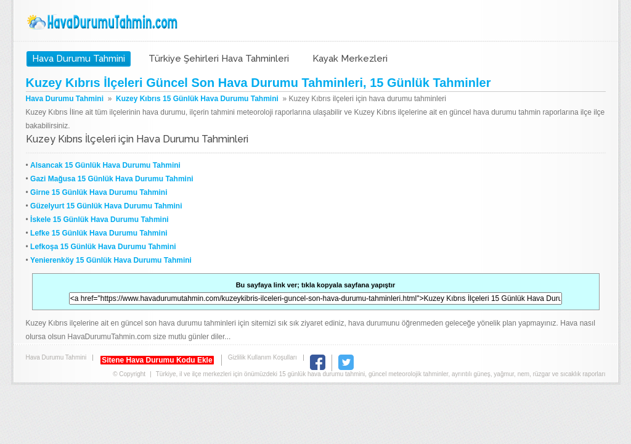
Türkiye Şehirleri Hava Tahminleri (219, 58)
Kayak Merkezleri (350, 58)
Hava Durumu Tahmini (103, 22)
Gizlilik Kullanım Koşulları (262, 357)
